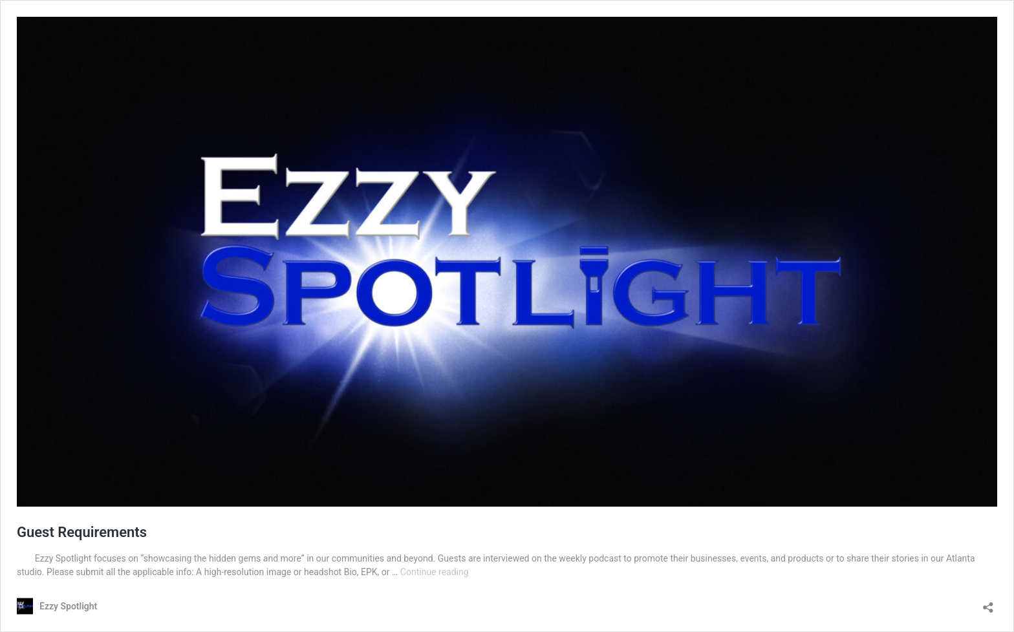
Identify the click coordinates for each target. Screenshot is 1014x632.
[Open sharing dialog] (988, 603)
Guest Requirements (82, 532)
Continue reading (434, 572)
